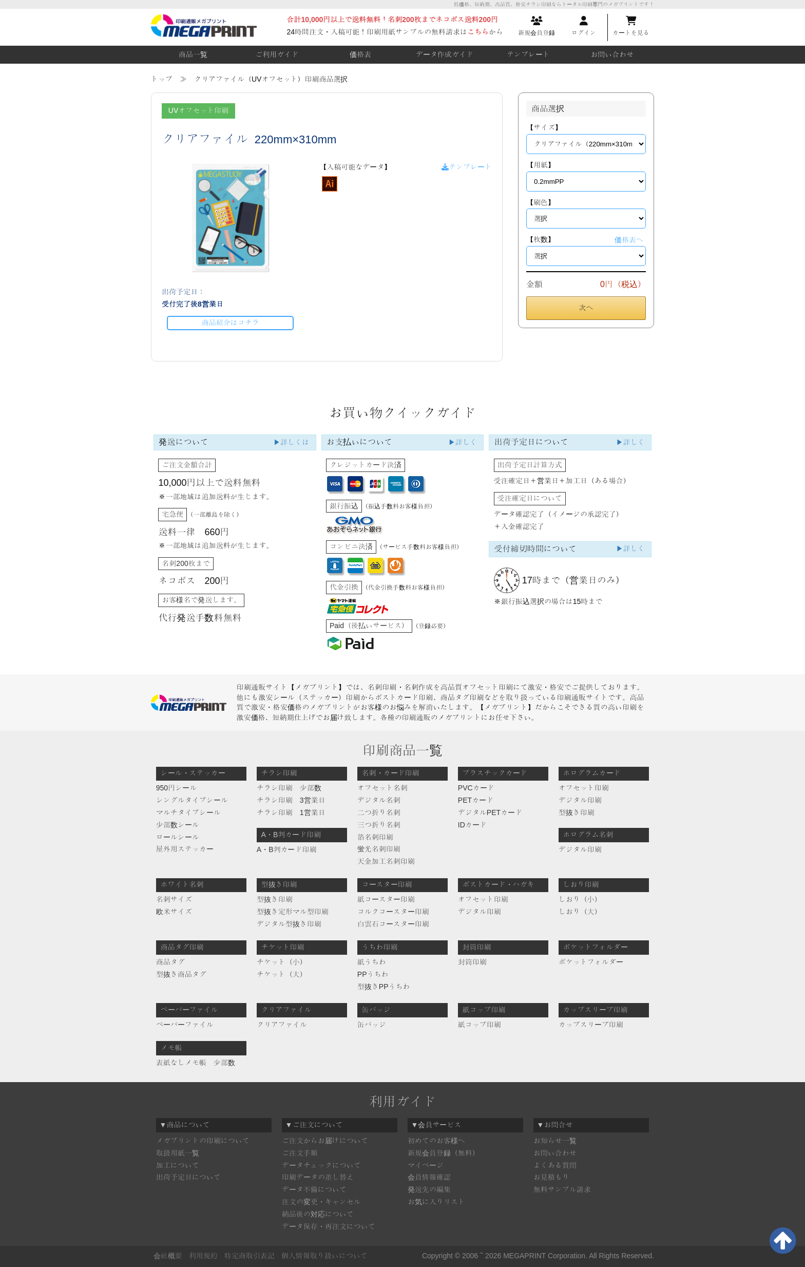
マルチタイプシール (188, 812)
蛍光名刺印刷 (378, 849)
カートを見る (630, 26)
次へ (586, 308)
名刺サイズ (174, 899)
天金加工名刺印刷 (386, 861)
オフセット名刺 (382, 788)
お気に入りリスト (436, 1202)
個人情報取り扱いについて (324, 1256)
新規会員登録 (536, 26)
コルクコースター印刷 (393, 911)
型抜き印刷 (577, 812)
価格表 (360, 54)
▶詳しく (462, 442)
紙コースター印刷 (386, 899)
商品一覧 (193, 54)
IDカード (472, 825)
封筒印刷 (472, 962)
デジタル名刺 (378, 800)
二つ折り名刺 (378, 812)
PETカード (475, 800)
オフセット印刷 (584, 788)
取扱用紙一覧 (177, 1153)
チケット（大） (282, 974)
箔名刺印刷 (375, 837)
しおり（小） (580, 899)
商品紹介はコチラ (230, 322)
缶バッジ (371, 1024)
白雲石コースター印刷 (393, 924)
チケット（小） (282, 962)
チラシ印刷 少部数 (289, 788)
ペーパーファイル (185, 1024)
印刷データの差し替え (318, 1177)
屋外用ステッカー (185, 849)
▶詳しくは (291, 442)
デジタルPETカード (490, 812)
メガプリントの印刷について (203, 1141)
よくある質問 (555, 1165)
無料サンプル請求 (562, 1189)
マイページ (426, 1165)
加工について (177, 1165)
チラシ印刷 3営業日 (291, 800)
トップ (161, 79)
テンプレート (528, 54)
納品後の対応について (318, 1214)
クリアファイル (282, 1024)
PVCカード (476, 788)
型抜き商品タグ (181, 974)
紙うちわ (371, 962)
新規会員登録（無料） (444, 1153)
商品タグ (170, 962)
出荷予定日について (188, 1177)
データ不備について (314, 1189)
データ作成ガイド (444, 54)
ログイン (583, 26)
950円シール (176, 788)
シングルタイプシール (192, 800)
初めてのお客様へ (436, 1141)
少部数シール (177, 825)
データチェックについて (321, 1165)
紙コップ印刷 (479, 1024)
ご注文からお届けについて (325, 1141)
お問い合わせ (612, 54)
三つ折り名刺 (378, 825)
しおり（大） (580, 911)
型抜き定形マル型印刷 (293, 911)
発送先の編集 (429, 1189)
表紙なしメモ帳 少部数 (195, 1062)
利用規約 (203, 1256)
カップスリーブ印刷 (591, 1024)
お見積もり (551, 1177)
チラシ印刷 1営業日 (291, 812)
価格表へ (629, 240)
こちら (478, 32)
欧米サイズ (174, 911)
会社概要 (168, 1256)
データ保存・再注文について (328, 1226)
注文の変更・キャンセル (321, 1202)
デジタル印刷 (580, 800)
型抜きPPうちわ (383, 986)
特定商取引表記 (249, 1256)
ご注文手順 (300, 1153)
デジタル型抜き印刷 (289, 924)
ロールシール (177, 837)
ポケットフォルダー (591, 962)
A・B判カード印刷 (287, 849)
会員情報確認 (429, 1177)
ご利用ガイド (276, 54)
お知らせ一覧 (555, 1141)
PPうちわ (373, 974)
